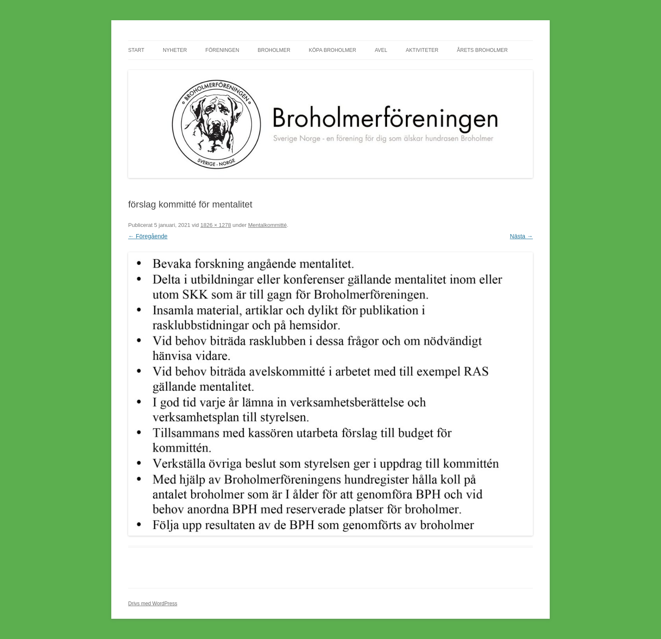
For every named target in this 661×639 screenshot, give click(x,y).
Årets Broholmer (482, 50)
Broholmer (274, 50)
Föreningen (222, 50)
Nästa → (521, 236)
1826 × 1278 (215, 225)
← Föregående (147, 236)
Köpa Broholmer (332, 50)
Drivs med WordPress (152, 604)
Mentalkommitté (267, 225)
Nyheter (175, 50)
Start (136, 50)
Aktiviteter (422, 50)
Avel (381, 50)
